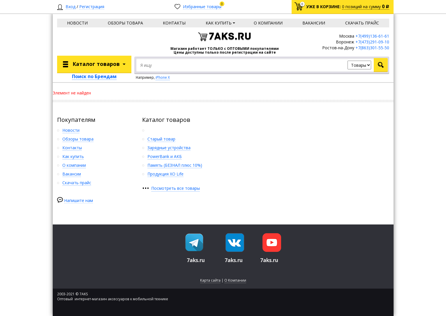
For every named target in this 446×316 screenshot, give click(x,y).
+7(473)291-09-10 (372, 42)
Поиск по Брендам (94, 76)
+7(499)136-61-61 (372, 36)
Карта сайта (210, 280)
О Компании (235, 280)
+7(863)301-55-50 (372, 47)
